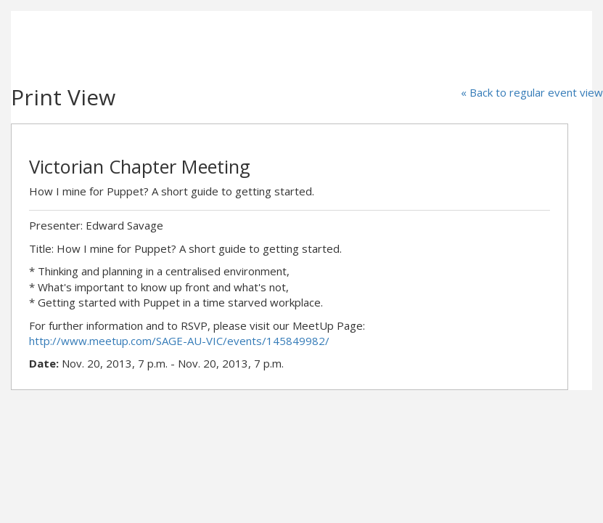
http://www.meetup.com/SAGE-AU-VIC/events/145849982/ (179, 340)
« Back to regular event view (532, 92)
